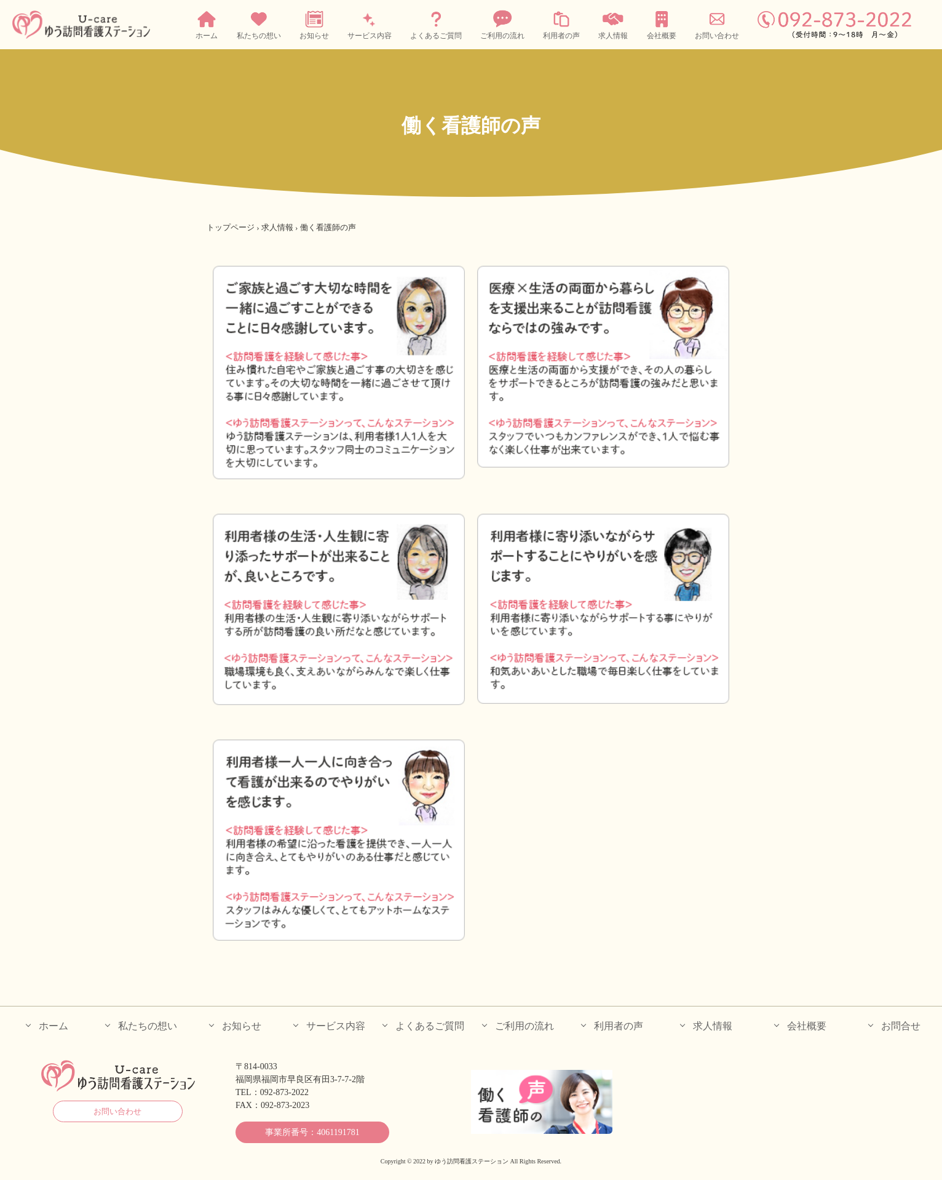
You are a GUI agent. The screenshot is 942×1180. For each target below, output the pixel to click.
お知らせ (314, 24)
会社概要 (661, 24)
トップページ (231, 227)
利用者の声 (561, 24)
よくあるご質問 (436, 24)
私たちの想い (259, 24)
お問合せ (900, 1026)
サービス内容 (369, 24)
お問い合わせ (717, 24)
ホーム (207, 24)
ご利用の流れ (502, 24)
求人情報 (613, 24)
